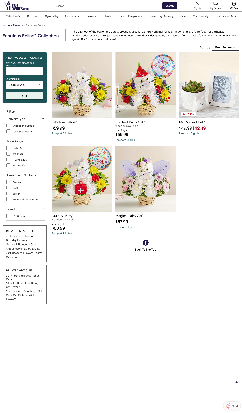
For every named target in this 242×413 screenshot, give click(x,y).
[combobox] (108, 5)
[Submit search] (169, 5)
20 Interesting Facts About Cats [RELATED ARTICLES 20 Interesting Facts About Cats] (22, 277)
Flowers (18, 25)
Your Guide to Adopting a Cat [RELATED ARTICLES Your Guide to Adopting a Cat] (24, 290)
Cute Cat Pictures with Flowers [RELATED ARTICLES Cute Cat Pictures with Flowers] (20, 296)
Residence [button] (16, 84)
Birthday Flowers (16, 240)
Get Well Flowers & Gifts (21, 244)
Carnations (13, 257)
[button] (13, 16)
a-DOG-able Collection (20, 235)
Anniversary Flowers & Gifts (23, 248)
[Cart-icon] (234, 5)
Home (6, 25)
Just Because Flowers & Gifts (24, 252)
